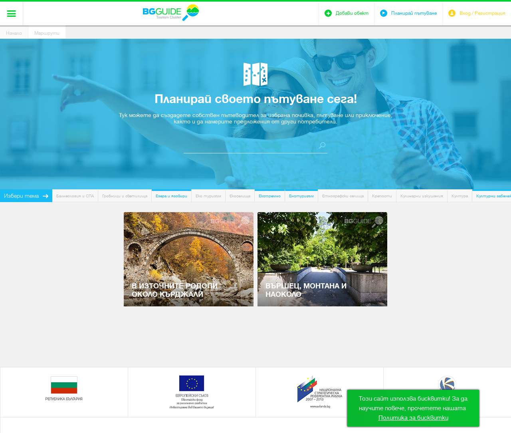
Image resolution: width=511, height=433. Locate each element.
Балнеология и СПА (75, 196)
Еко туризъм (208, 196)
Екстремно (270, 196)
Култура (460, 196)
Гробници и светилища (124, 196)
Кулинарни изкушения (421, 196)
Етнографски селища (343, 196)
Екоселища (240, 196)
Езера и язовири (171, 196)
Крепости (382, 196)
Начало (14, 33)
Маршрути (46, 33)
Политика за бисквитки (413, 417)
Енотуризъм (301, 196)
